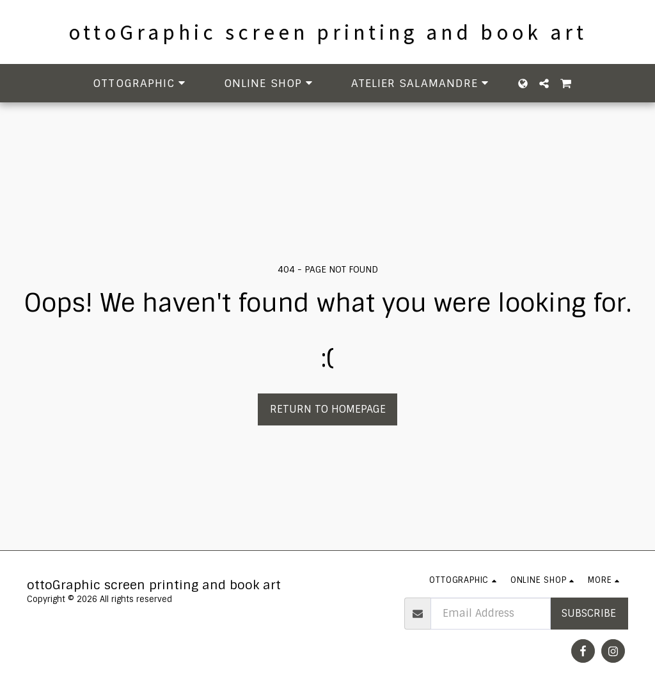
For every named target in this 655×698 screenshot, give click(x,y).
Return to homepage (328, 409)
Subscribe (589, 613)
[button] (141, 83)
